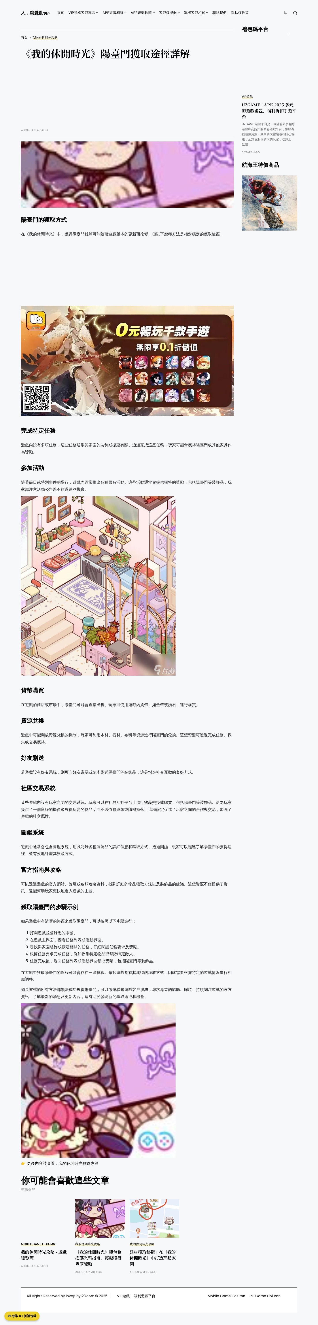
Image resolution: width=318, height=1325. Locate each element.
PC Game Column (265, 1296)
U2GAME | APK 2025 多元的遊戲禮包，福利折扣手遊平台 (269, 110)
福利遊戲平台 (144, 1296)
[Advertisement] (127, 97)
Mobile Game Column (38, 1244)
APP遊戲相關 (112, 12)
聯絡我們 (219, 12)
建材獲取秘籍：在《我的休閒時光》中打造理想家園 (153, 1258)
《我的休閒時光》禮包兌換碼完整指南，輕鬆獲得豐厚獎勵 (98, 1258)
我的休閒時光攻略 (45, 38)
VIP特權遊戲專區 (81, 12)
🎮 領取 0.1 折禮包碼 (22, 1316)
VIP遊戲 (247, 97)
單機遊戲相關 (194, 12)
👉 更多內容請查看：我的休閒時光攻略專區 (59, 1163)
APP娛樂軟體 (141, 12)
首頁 (60, 12)
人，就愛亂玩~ (35, 13)
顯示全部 (28, 1189)
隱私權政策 (240, 12)
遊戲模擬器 (168, 12)
